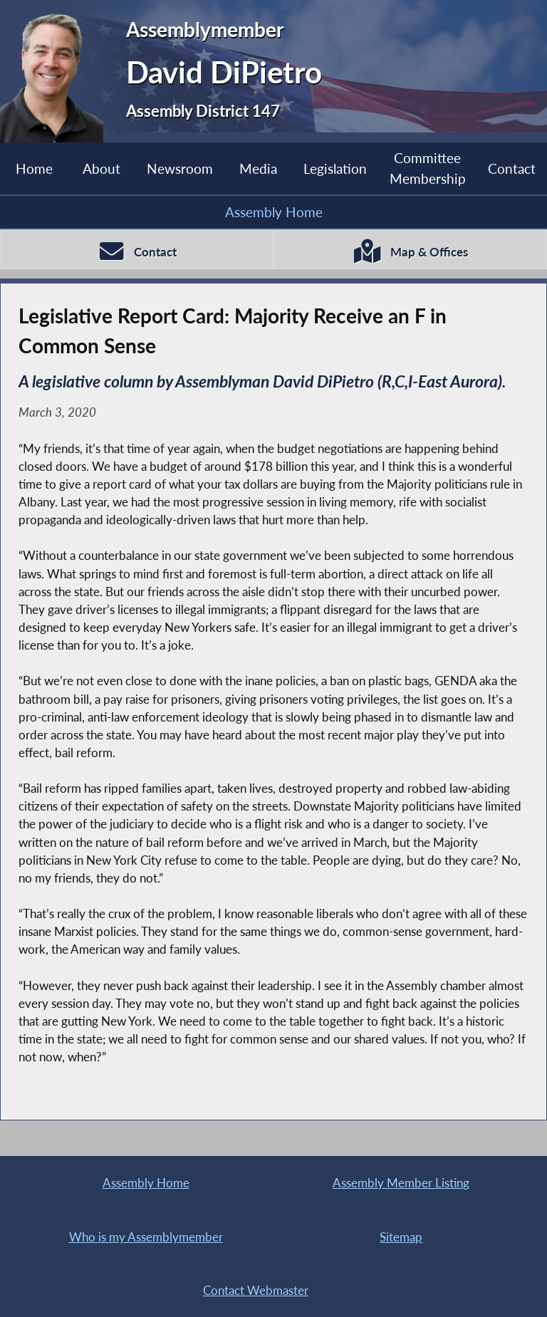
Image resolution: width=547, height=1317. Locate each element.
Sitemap (401, 1236)
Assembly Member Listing (401, 1182)
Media (258, 168)
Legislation (335, 168)
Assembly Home (274, 212)
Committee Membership (428, 168)
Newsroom (180, 168)
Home (34, 168)
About (101, 168)
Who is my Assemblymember (146, 1236)
